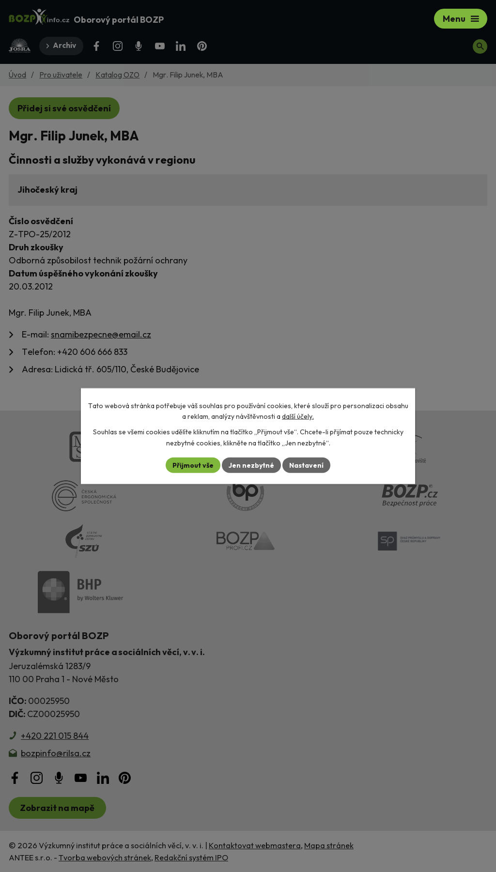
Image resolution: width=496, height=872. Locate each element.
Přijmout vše (193, 464)
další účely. (298, 416)
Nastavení (306, 464)
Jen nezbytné (251, 464)
